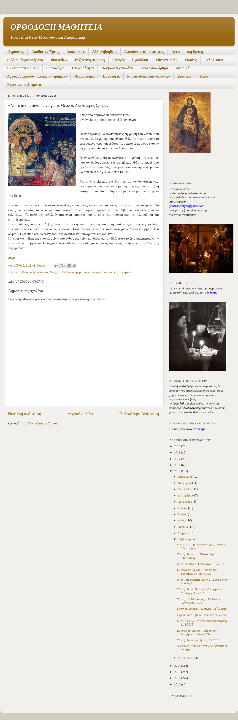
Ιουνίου (183, 514)
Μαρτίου (183, 533)
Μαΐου (182, 520)
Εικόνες (191, 60)
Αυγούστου (185, 501)
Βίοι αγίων (59, 60)
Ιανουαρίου (185, 658)
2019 (177, 446)
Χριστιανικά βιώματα (24, 85)
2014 (177, 665)
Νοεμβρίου (185, 483)
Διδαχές (118, 60)
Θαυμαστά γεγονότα (117, 68)
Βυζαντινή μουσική (90, 60)
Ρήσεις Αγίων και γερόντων (148, 76)
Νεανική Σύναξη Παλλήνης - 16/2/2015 (202, 608)
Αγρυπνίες (16, 52)
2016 (177, 465)
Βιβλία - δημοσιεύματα (25, 60)
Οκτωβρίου (185, 489)
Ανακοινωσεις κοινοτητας (144, 52)
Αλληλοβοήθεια (104, 52)
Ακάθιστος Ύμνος (45, 52)
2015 (177, 471)
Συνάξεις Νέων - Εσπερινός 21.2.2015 (200, 564)
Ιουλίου (183, 508)
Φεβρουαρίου (186, 539)
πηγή (11, 258)
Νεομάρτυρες (84, 76)
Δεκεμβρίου (185, 476)
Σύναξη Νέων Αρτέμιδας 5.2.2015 (198, 640)
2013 (177, 672)
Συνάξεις (184, 76)
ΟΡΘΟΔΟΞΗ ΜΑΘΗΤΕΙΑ (56, 28)
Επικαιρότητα (83, 68)
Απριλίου (184, 527)
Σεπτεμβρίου (186, 495)
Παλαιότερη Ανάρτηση (139, 414)
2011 (177, 684)
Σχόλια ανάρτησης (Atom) (40, 423)
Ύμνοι (203, 76)
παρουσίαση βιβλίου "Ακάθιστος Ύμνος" (202, 615)
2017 (177, 459)
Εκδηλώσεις (213, 60)
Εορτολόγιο (55, 68)
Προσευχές (111, 76)
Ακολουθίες (76, 52)
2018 (177, 452)
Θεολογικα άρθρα (154, 68)
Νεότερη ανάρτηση (24, 414)
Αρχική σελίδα (80, 414)
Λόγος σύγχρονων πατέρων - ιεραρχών (37, 76)
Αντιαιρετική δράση (187, 52)
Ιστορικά (182, 68)
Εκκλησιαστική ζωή (23, 68)
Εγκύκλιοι (140, 60)
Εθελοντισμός (166, 60)
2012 (177, 678)
